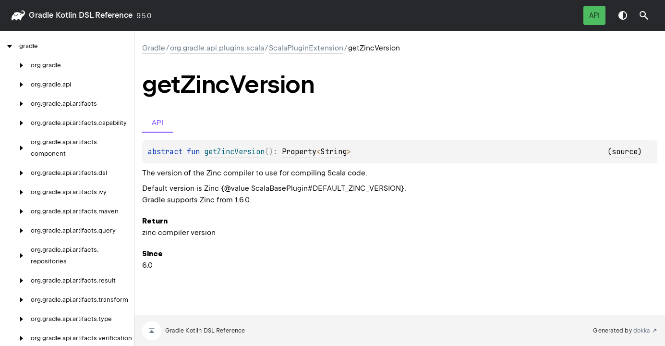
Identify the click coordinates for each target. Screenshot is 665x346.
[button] (643, 15)
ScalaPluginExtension (306, 48)
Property (299, 152)
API (594, 15)
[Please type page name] (643, 15)
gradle (41, 15)
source (625, 152)
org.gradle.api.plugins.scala (217, 48)
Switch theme (622, 15)
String (334, 152)
